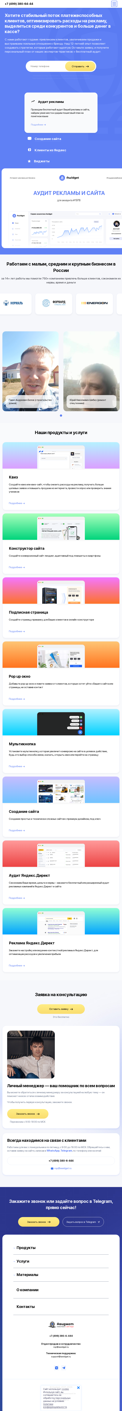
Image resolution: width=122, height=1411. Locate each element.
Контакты (26, 1306)
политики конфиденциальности (55, 1405)
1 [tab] (61, 415)
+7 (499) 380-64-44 (19, 3)
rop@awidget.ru (62, 1168)
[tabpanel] (30, 371)
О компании (27, 1290)
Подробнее (38, 124)
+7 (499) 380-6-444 (61, 1160)
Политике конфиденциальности (75, 78)
